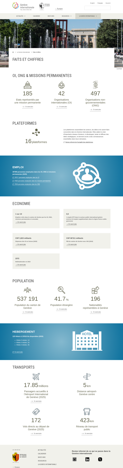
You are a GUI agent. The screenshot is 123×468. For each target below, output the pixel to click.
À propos (60, 9)
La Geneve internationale (23, 52)
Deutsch (108, 3)
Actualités (42, 450)
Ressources (42, 461)
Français (100, 3)
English (92, 3)
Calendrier (42, 454)
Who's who (41, 457)
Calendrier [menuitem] (36, 16)
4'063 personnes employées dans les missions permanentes (33, 181)
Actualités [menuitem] (19, 16)
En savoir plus (29, 106)
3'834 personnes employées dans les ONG (27, 184)
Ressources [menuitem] (65, 16)
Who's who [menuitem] (51, 16)
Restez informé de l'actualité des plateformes (79, 142)
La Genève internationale (47, 464)
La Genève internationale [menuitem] (87, 16)
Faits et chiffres (37, 52)
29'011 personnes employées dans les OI (27, 177)
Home (13, 52)
